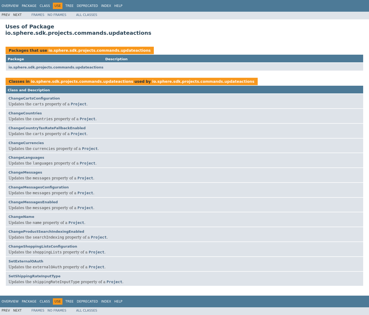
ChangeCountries (25, 113)
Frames (37, 15)
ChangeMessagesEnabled (33, 202)
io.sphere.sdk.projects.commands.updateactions (99, 50)
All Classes (86, 15)
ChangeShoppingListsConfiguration (43, 246)
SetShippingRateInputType (35, 276)
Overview (10, 6)
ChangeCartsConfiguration (34, 98)
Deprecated (87, 6)
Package (29, 6)
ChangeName (21, 217)
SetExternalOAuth (26, 261)
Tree (69, 6)
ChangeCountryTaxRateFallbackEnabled (47, 128)
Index (106, 6)
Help (118, 6)
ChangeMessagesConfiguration (39, 187)
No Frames (57, 15)
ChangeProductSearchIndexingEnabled (46, 232)
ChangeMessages (25, 172)
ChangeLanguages (26, 157)
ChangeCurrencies (26, 143)
